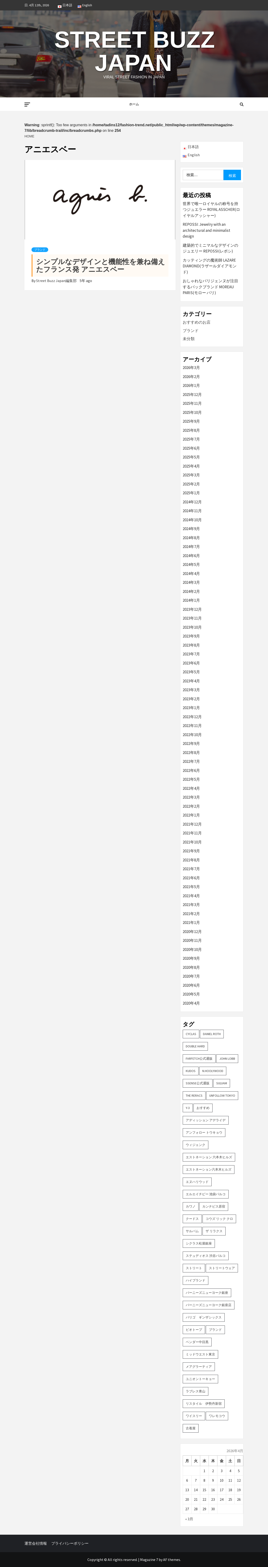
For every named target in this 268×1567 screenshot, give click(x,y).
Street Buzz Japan (134, 51)
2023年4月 (191, 681)
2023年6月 (191, 663)
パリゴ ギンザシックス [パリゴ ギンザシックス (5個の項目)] (204, 1317)
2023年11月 (192, 618)
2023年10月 (192, 627)
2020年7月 (191, 976)
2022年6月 (191, 770)
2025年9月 (191, 421)
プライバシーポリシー (70, 1543)
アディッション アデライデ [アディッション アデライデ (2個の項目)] (206, 1120)
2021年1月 (191, 922)
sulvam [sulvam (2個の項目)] (221, 1083)
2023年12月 (192, 609)
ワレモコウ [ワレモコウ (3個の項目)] (217, 1416)
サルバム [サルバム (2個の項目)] (192, 1231)
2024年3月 (191, 582)
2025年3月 (191, 475)
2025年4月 (191, 466)
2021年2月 (191, 913)
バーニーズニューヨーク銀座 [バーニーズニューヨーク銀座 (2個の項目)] (207, 1293)
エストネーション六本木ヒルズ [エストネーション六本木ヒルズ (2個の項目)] (208, 1169)
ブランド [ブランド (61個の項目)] (215, 1330)
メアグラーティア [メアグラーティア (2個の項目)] (199, 1366)
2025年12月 (192, 394)
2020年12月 (192, 931)
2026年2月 (191, 376)
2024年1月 (191, 600)
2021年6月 (191, 877)
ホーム (134, 104)
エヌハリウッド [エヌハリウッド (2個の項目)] (197, 1182)
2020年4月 (191, 1003)
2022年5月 (191, 779)
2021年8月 (191, 860)
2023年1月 (191, 707)
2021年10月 (192, 842)
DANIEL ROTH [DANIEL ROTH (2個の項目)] (212, 1034)
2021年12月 (192, 824)
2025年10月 (192, 412)
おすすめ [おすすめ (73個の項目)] (203, 1108)
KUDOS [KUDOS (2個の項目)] (191, 1071)
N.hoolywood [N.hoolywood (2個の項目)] (212, 1071)
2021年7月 (191, 868)
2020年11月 (192, 940)
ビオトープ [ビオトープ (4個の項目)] (194, 1330)
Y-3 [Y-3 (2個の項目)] (188, 1108)
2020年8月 (191, 967)
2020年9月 (191, 958)
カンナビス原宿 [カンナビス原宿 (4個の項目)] (213, 1206)
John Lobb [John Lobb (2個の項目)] (227, 1058)
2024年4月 (191, 573)
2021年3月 (191, 904)
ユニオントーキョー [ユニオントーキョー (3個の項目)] (200, 1379)
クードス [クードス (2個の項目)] (192, 1219)
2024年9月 (191, 528)
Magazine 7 (149, 1559)
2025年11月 (192, 403)
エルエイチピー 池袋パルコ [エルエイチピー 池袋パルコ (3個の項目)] (206, 1194)
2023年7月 (191, 654)
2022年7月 (191, 761)
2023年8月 (191, 645)
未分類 (189, 338)
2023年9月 (191, 636)
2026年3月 (191, 367)
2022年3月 (191, 797)
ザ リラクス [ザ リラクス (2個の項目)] (214, 1231)
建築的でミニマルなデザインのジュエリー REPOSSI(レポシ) (210, 248)
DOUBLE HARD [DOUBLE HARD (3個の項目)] (195, 1046)
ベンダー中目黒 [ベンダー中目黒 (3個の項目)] (197, 1342)
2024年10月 (192, 519)
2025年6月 (191, 448)
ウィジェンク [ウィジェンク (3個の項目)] (195, 1145)
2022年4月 (191, 788)
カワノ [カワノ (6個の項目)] (191, 1206)
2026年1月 (191, 385)
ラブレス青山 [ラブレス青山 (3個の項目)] (195, 1391)
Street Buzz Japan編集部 (56, 280)
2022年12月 (192, 716)
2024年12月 (192, 502)
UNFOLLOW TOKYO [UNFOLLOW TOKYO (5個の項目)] (222, 1095)
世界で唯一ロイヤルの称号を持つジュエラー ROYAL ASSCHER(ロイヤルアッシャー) (211, 209)
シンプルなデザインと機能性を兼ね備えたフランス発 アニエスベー (100, 265)
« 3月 (189, 1519)
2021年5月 (191, 886)
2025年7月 (191, 439)
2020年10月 (192, 949)
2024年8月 (191, 537)
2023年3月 (191, 689)
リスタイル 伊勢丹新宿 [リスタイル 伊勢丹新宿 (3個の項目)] (204, 1403)
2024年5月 (191, 564)
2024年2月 (191, 591)
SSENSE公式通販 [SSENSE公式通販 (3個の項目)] (198, 1083)
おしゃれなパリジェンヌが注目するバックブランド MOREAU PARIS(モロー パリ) (210, 286)
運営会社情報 (35, 1543)
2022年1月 (191, 815)
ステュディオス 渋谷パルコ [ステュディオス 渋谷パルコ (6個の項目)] (206, 1256)
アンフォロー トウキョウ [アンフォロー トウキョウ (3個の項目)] (204, 1132)
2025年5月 (191, 457)
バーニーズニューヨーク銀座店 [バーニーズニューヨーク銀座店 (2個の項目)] (208, 1305)
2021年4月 (191, 895)
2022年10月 (192, 734)
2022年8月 (191, 752)
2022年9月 (191, 743)
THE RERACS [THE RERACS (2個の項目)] (194, 1095)
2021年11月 (192, 833)
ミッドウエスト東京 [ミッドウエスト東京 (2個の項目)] (200, 1354)
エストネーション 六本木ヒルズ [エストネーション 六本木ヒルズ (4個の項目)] (209, 1157)
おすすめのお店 (196, 322)
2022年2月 (191, 806)
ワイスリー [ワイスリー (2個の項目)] (194, 1416)
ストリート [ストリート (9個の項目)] (194, 1268)
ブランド (39, 249)
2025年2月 (191, 484)
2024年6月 (191, 555)
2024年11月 (192, 510)
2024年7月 (191, 546)
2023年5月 (191, 671)
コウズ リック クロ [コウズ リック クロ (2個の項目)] (219, 1219)
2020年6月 (191, 985)
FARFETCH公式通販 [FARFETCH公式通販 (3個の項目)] (199, 1058)
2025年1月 (191, 492)
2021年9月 (191, 850)
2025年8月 (191, 430)
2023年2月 (191, 698)
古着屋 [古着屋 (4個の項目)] (191, 1428)
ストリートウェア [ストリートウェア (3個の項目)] (222, 1268)
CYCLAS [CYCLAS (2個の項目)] (191, 1034)
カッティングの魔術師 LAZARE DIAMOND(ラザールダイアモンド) (210, 266)
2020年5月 (191, 994)
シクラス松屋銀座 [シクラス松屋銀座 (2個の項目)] (199, 1243)
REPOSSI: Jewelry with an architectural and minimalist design (206, 230)
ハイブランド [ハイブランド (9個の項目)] (195, 1280)
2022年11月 (192, 725)
